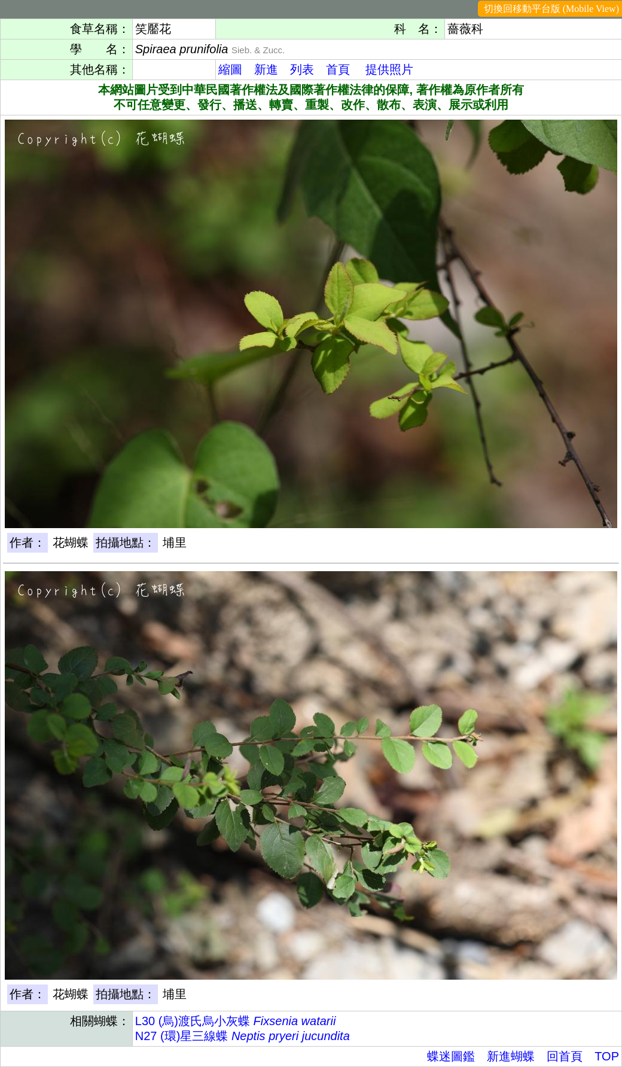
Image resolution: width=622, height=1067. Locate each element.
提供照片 (389, 69)
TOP (606, 1056)
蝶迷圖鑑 (451, 1056)
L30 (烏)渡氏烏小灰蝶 (235, 1021)
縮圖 (230, 69)
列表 (302, 69)
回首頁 (565, 1056)
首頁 (338, 69)
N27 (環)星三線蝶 (242, 1035)
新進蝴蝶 (511, 1056)
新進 (266, 69)
